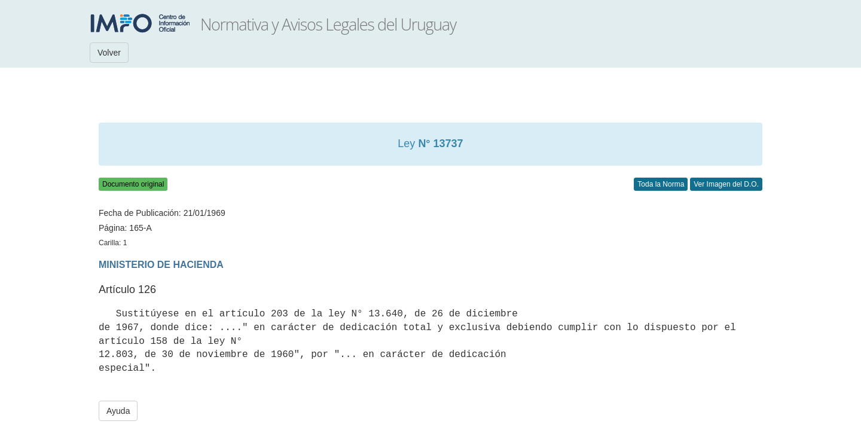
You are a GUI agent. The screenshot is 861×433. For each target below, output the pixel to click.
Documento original (133, 184)
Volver (109, 52)
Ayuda (118, 411)
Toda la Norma (660, 184)
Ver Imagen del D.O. (726, 184)
